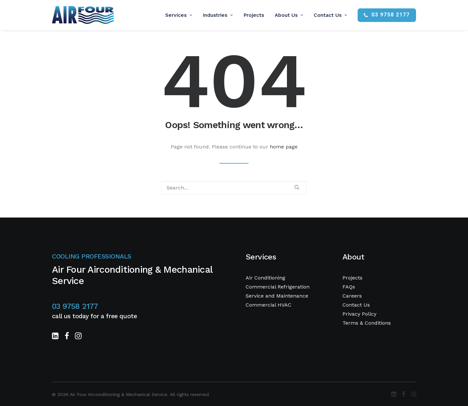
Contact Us (330, 15)
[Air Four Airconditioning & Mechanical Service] (83, 15)
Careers (352, 296)
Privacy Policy (359, 314)
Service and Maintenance (277, 296)
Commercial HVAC (268, 305)
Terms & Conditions (366, 323)
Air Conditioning (265, 278)
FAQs (348, 287)
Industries (218, 15)
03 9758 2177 (75, 306)
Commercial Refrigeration (278, 287)
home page (284, 147)
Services (178, 15)
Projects (253, 15)
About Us (289, 15)
